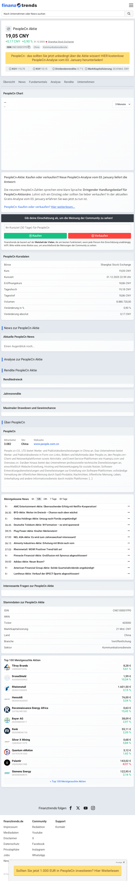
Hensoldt (17, 697)
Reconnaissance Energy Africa (30, 708)
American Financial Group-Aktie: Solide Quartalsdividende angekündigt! (54, 568)
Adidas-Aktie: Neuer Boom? (29, 562)
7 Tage (53, 499)
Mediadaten (11, 833)
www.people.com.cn (46, 444)
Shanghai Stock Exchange (61, 42)
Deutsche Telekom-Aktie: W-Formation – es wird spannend (46, 525)
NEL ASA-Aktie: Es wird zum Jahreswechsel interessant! (45, 537)
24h (45, 499)
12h (39, 499)
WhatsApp (38, 855)
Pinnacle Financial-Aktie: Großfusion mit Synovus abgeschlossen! (50, 555)
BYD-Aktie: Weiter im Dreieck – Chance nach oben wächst (46, 512)
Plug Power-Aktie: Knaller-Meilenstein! (35, 531)
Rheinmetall (19, 687)
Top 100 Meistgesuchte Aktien (69, 781)
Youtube (37, 833)
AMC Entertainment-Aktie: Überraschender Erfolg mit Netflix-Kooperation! (55, 506)
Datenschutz (11, 844)
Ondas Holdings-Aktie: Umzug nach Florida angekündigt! (45, 519)
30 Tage (63, 499)
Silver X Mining (21, 740)
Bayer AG (17, 718)
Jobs (7, 855)
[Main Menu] (131, 5)
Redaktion (38, 827)
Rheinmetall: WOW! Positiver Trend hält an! (38, 549)
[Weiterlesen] (129, 506)
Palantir (16, 761)
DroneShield (19, 676)
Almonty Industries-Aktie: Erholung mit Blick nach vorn (44, 543)
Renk (15, 729)
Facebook (38, 844)
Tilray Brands (20, 665)
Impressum (11, 827)
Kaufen (37, 236)
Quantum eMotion (22, 750)
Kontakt (60, 827)
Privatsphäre (11, 849)
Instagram (38, 849)
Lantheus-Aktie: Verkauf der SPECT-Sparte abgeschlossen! (46, 574)
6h (33, 499)
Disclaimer (10, 838)
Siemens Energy (21, 771)
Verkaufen (101, 236)
